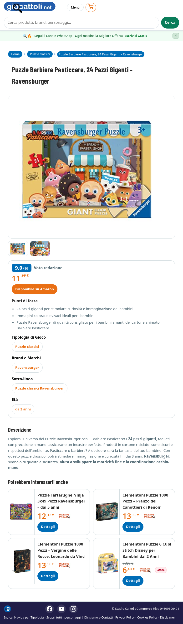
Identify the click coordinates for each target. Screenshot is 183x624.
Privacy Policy (125, 617)
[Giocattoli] (33, 7)
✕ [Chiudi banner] (176, 35)
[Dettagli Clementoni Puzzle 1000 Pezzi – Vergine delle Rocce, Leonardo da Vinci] (21, 561)
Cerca (170, 22)
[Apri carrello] (91, 7)
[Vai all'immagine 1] (18, 248)
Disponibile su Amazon (34, 289)
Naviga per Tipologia (29, 617)
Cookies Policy (147, 617)
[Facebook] (49, 608)
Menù (75, 7)
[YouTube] (61, 608)
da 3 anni (23, 409)
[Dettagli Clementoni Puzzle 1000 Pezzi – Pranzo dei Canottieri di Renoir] (106, 512)
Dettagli (48, 526)
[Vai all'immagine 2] (40, 248)
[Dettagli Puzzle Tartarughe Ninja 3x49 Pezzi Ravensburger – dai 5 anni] (21, 512)
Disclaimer (167, 617)
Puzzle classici (27, 346)
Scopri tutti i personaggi (63, 617)
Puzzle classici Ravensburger (39, 388)
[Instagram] (73, 608)
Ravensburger (27, 367)
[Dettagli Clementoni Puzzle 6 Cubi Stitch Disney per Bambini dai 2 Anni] (106, 563)
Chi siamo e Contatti (98, 617)
